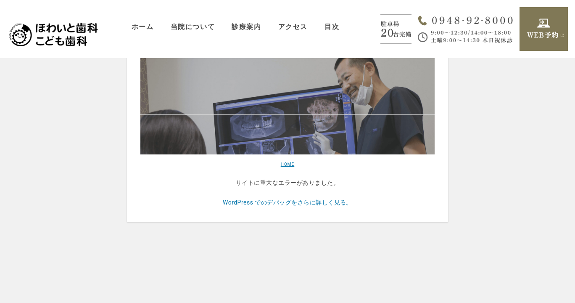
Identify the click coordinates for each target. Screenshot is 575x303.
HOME (287, 164)
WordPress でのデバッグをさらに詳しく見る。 (287, 202)
